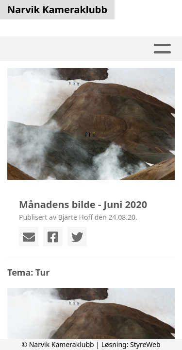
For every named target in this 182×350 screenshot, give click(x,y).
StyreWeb (145, 344)
